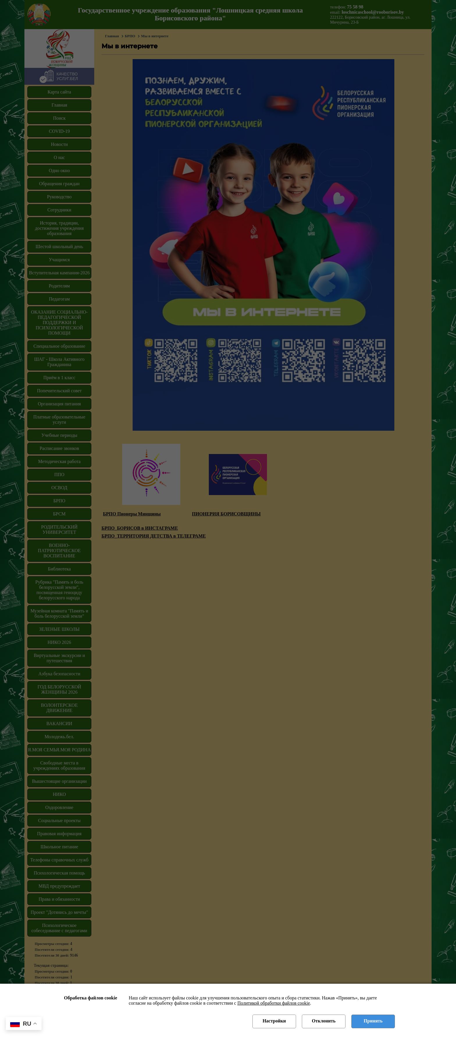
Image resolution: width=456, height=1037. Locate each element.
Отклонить (323, 1020)
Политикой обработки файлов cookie (273, 1003)
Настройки (274, 1020)
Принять (373, 1020)
